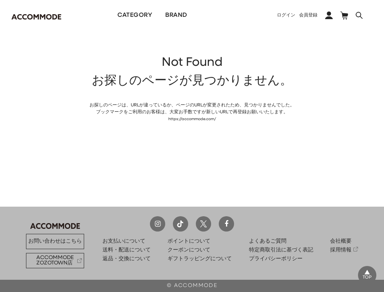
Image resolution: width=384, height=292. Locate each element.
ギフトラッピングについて (200, 259)
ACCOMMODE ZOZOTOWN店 (55, 260)
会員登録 (308, 15)
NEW (85, 15)
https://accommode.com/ (192, 119)
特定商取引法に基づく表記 (281, 250)
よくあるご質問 (267, 241)
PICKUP (200, 15)
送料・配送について (127, 250)
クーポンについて (189, 250)
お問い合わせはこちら (55, 241)
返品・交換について (127, 259)
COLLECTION (245, 15)
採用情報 (340, 250)
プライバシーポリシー (276, 259)
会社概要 (340, 241)
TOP (365, 276)
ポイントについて (189, 241)
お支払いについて (124, 241)
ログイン (286, 15)
